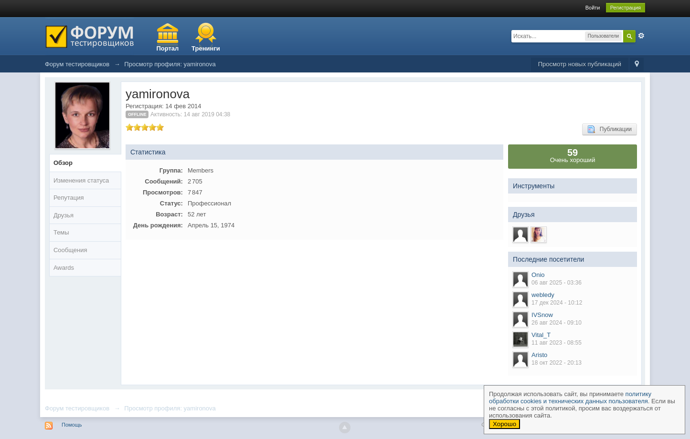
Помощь (72, 425)
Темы (61, 232)
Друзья (63, 215)
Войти (592, 7)
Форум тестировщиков (77, 408)
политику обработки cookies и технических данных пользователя (570, 397)
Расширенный (641, 36)
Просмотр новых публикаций (579, 64)
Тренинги (205, 48)
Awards (63, 267)
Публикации (609, 129)
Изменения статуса (81, 180)
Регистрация (625, 7)
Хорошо (504, 424)
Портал (167, 48)
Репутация (68, 197)
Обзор (63, 162)
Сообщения (70, 250)
